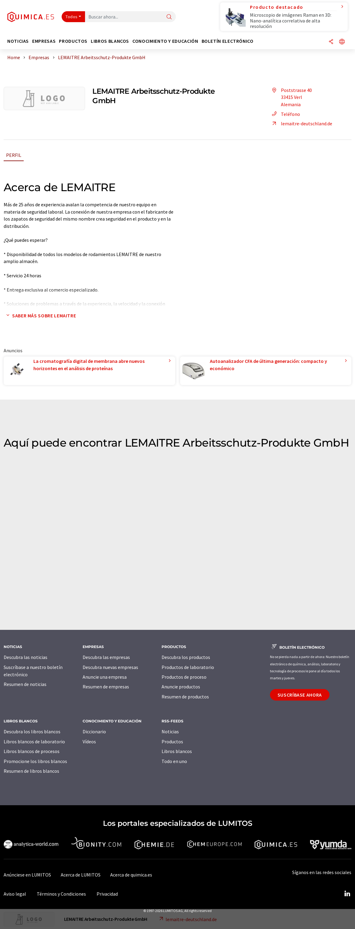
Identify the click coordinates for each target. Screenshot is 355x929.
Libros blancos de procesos (32, 751)
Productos (172, 741)
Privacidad (107, 894)
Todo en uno (174, 761)
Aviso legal (15, 894)
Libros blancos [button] (110, 41)
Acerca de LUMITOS (81, 875)
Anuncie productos (181, 687)
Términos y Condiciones (61, 894)
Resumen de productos (185, 697)
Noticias (170, 731)
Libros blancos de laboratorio (34, 741)
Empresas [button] (44, 41)
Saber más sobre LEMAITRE (40, 315)
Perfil (13, 155)
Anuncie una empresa (105, 677)
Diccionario (94, 731)
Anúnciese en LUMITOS (27, 875)
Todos (72, 16)
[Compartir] (331, 42)
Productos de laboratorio (188, 667)
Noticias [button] (18, 41)
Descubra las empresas (106, 657)
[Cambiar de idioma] (342, 42)
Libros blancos (177, 751)
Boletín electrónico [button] (228, 41)
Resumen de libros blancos (31, 771)
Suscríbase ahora (300, 695)
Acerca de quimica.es (131, 875)
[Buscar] (169, 17)
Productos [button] (73, 41)
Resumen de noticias (25, 684)
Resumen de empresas (106, 687)
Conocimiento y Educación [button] (165, 41)
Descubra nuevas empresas (110, 667)
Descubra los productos (186, 657)
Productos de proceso (184, 677)
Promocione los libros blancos (35, 761)
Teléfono (285, 114)
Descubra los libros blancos (32, 731)
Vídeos (89, 741)
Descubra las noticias (25, 657)
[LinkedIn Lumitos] (347, 894)
